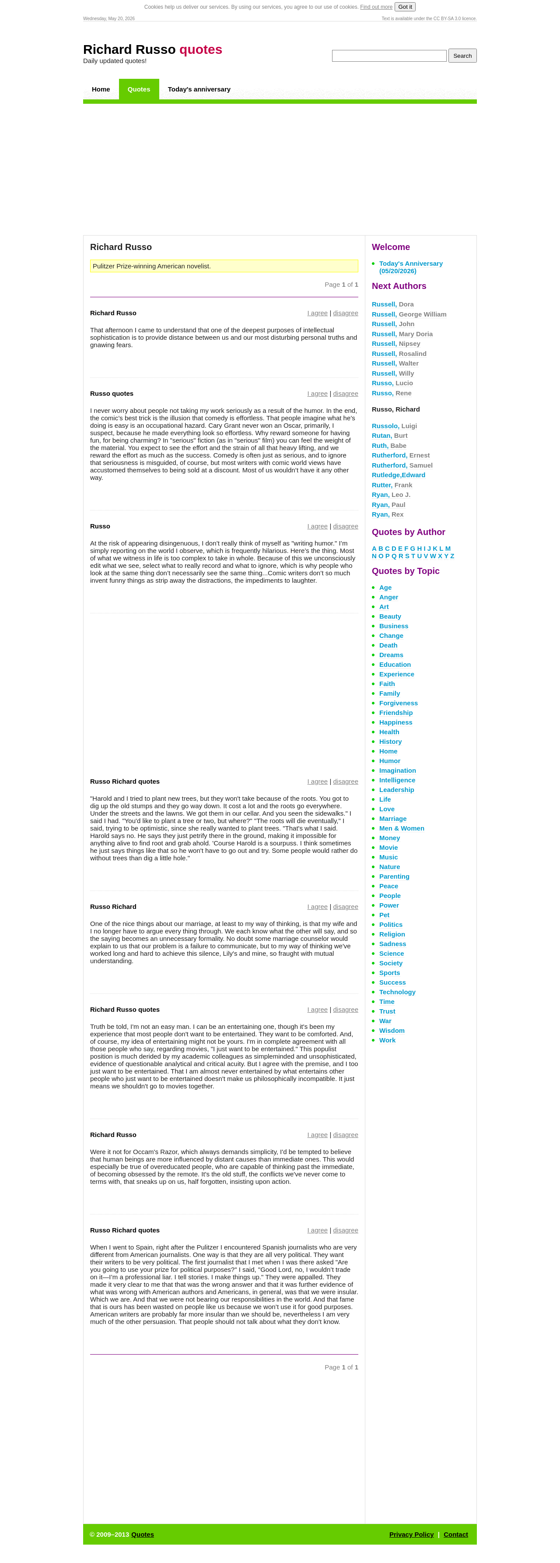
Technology (397, 992)
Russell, (393, 304)
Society (390, 963)
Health (389, 732)
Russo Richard (113, 906)
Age (385, 587)
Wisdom (392, 1030)
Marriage (393, 818)
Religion (392, 934)
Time (387, 1001)
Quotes (139, 89)
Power (389, 905)
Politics (390, 924)
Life (385, 799)
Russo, (392, 383)
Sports (389, 972)
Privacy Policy (411, 1534)
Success (392, 982)
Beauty (390, 616)
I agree (318, 313)
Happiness (396, 722)
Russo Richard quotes (125, 781)
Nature (389, 866)
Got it (405, 7)
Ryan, (391, 494)
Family (389, 693)
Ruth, (389, 445)
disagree (345, 313)
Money (389, 837)
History (390, 741)
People (390, 895)
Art (384, 606)
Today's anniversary (199, 89)
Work (387, 1040)
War (385, 1020)
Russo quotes (111, 393)
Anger (388, 597)
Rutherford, (401, 455)
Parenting (394, 876)
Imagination (397, 770)
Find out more (376, 7)
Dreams (391, 654)
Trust (387, 1011)
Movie (388, 847)
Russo (100, 526)
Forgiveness (398, 703)
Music (388, 857)
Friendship (396, 712)
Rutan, (390, 435)
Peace (388, 886)
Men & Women (401, 828)
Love (387, 809)
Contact (456, 1534)
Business (394, 626)
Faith (387, 683)
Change (391, 635)
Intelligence (397, 780)
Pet (384, 915)
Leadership (396, 789)
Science (391, 953)
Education (395, 664)
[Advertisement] (280, 169)
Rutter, (392, 485)
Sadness (392, 943)
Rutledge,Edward (399, 475)
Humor (389, 760)
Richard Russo (152, 49)
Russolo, (394, 425)
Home (101, 89)
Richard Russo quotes (125, 1009)
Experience (396, 674)
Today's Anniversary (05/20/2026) (411, 267)
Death (388, 645)
